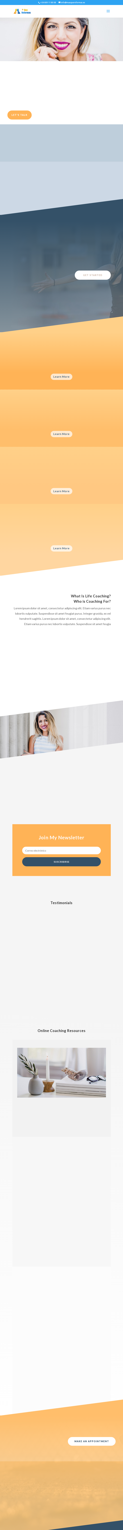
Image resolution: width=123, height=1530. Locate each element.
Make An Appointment (91, 1265)
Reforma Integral (42, 1509)
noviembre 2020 (23, 1499)
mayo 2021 (20, 1494)
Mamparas (39, 1499)
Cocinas (38, 1494)
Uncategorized (41, 1514)
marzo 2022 (21, 1490)
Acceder (58, 1490)
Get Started (92, 275)
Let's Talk (19, 115)
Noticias (38, 1504)
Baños (37, 1490)
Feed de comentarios (65, 1499)
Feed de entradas (63, 1494)
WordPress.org (61, 1504)
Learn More (61, 376)
